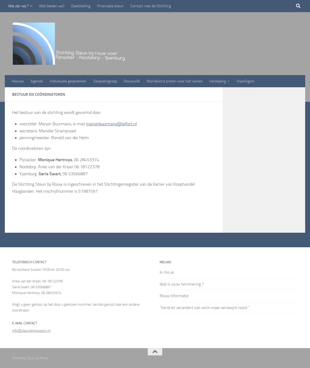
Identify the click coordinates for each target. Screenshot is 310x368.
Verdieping (217, 81)
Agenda (37, 81)
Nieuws (18, 81)
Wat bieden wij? (51, 6)
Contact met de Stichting (150, 6)
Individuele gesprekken (68, 81)
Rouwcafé (132, 81)
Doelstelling (80, 6)
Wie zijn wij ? (18, 6)
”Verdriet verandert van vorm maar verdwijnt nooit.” (205, 307)
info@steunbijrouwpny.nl (31, 330)
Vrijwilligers (245, 81)
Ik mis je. (167, 272)
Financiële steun (110, 6)
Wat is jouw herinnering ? (182, 284)
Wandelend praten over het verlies (174, 81)
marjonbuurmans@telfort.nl (111, 124)
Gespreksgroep (105, 81)
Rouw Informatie (174, 295)
